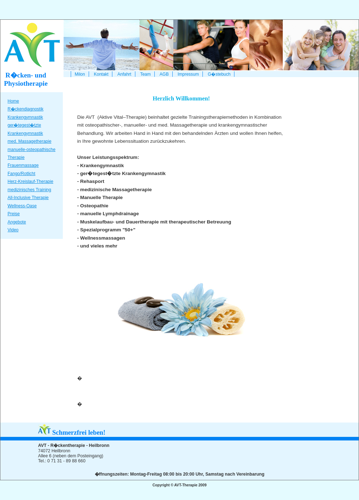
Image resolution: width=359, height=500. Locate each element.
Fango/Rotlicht (21, 173)
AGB (164, 74)
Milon (80, 74)
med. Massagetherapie (29, 141)
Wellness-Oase (22, 205)
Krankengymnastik (25, 117)
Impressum (188, 74)
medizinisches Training (29, 189)
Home (13, 101)
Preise (14, 213)
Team (145, 74)
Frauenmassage (23, 165)
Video (13, 229)
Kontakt (101, 74)
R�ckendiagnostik (25, 109)
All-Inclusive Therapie (28, 197)
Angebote (17, 222)
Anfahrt (124, 74)
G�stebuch (219, 74)
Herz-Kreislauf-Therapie (30, 181)
